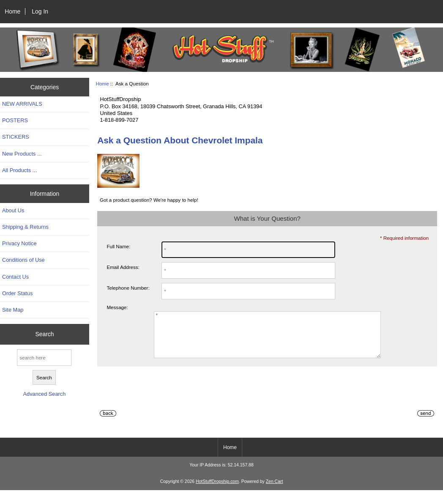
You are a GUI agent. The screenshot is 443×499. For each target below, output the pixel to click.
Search (44, 334)
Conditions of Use (23, 260)
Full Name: (118, 246)
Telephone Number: (128, 288)
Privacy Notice (19, 243)
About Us (13, 210)
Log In (40, 11)
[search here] (44, 357)
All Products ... (19, 170)
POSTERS (15, 120)
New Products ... (22, 154)
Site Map (12, 310)
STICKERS (15, 137)
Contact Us (15, 277)
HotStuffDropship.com (217, 490)
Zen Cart (274, 490)
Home (12, 11)
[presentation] (161, 400)
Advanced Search (44, 394)
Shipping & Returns (25, 227)
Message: (117, 307)
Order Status (17, 293)
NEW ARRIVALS (22, 104)
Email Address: (123, 267)
